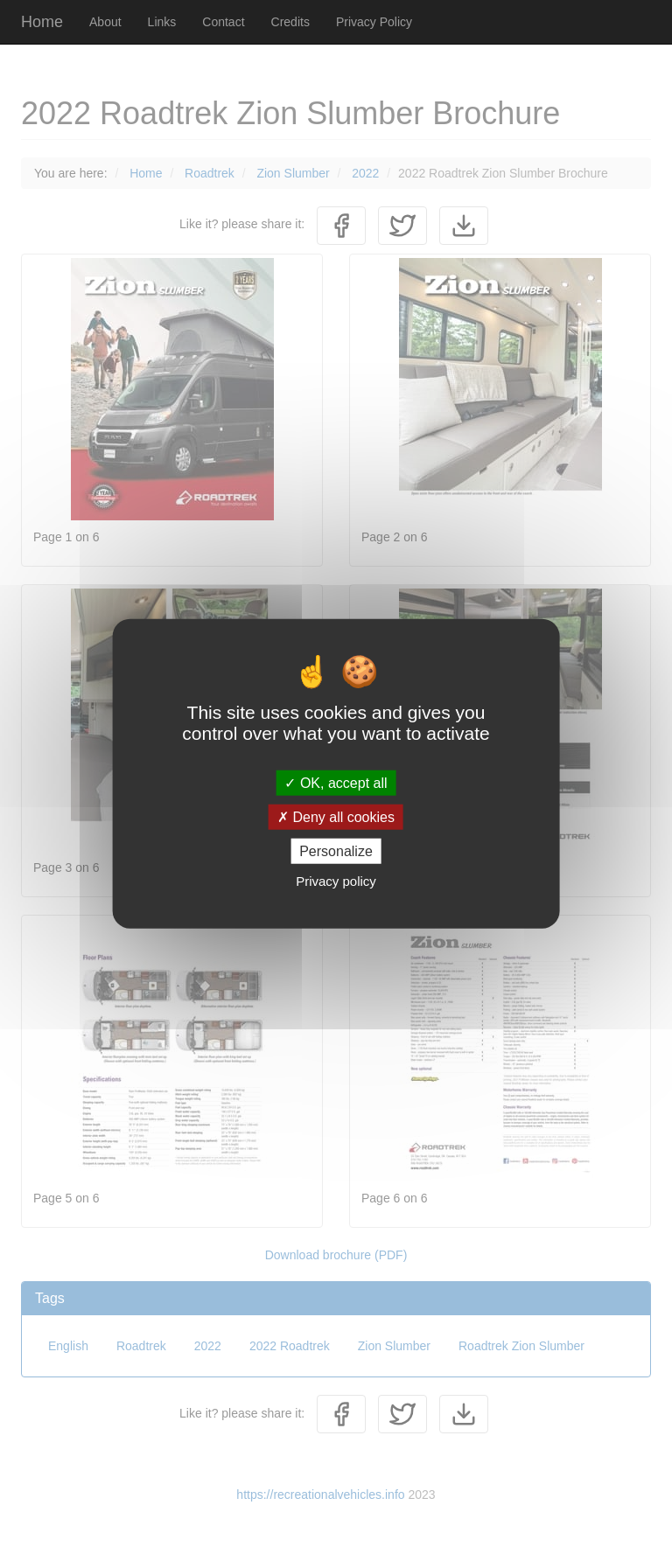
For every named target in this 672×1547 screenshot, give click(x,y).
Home (42, 22)
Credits (290, 22)
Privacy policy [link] (336, 881)
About (105, 22)
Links (162, 22)
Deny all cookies (336, 816)
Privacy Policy (374, 22)
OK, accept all (335, 782)
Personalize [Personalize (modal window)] (336, 851)
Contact (223, 22)
